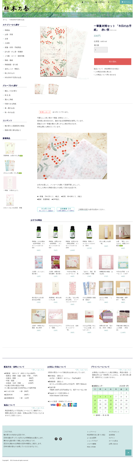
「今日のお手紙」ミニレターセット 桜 (72, 273)
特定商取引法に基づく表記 (96, 435)
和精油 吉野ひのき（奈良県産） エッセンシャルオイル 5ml (55, 245)
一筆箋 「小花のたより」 (11, 190)
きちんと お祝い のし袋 (12, 173)
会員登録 (101, 2)
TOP (14, 15)
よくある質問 (91, 15)
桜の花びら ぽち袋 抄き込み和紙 (38, 299)
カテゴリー (27, 15)
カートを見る (113, 441)
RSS (88, 447)
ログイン (113, 2)
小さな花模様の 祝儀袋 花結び (89, 299)
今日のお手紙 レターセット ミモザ (122, 273)
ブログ (120, 15)
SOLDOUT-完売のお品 (17, 20)
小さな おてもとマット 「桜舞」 (55, 327)
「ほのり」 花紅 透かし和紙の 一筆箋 (89, 273)
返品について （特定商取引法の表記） (107, 69)
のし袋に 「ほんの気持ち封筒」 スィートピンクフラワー (72, 300)
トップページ (91, 432)
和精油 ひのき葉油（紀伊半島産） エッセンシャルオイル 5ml (38, 245)
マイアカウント (114, 432)
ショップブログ (92, 441)
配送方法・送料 (59, 15)
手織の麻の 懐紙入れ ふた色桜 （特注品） (123, 328)
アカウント (88, 2)
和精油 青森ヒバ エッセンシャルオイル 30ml (89, 243)
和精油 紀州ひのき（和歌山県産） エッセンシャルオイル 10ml (72, 245)
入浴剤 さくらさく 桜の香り (39, 273)
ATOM (93, 447)
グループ (43, 15)
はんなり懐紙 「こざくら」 (106, 299)
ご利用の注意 (83, 209)
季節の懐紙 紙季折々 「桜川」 (122, 299)
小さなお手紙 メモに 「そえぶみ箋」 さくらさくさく (89, 328)
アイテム (126, 2)
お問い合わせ (107, 15)
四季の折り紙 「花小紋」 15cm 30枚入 (106, 327)
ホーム (5, 20)
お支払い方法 (76, 15)
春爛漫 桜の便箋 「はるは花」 (106, 273)
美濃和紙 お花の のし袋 (13, 155)
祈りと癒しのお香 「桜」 (106, 242)
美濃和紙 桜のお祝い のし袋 (55, 299)
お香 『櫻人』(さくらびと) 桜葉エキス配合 (122, 243)
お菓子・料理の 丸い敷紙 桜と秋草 (38, 327)
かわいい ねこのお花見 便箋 (12, 208)
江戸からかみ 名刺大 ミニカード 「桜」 (72, 328)
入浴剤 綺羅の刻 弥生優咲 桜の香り (55, 273)
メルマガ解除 (91, 444)
